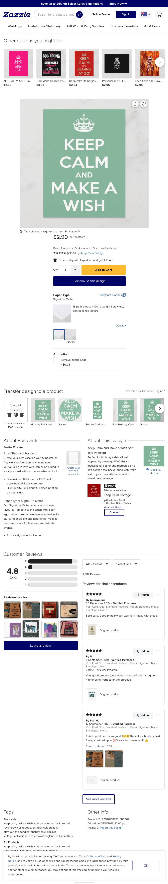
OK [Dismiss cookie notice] (146, 866)
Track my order (49, 818)
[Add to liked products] (87, 103)
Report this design (154, 335)
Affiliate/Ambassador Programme (86, 818)
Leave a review (40, 509)
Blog (69, 823)
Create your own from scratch (73, 335)
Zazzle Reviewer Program (102, 533)
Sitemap (119, 813)
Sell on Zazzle (101, 14)
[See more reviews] (108, 118)
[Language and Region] (145, 14)
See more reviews (98, 663)
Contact (114, 376)
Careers (27, 823)
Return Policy (48, 823)
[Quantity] (110, 135)
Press (25, 818)
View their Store (112, 370)
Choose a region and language (79, 837)
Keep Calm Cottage (136, 118)
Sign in (126, 14)
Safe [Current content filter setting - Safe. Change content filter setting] (135, 823)
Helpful (143, 458)
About (25, 813)
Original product (103, 494)
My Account (47, 813)
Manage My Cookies (127, 818)
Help (43, 828)
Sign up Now (124, 768)
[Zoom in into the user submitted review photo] (12, 473)
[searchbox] (59, 14)
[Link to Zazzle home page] (18, 14)
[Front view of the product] (48, 143)
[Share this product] (78, 103)
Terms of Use (98, 856)
